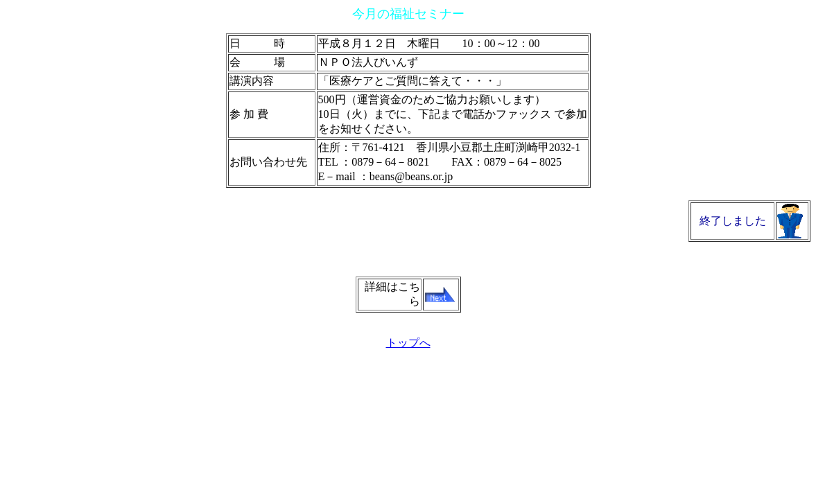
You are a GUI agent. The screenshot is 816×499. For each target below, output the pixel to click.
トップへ (408, 343)
